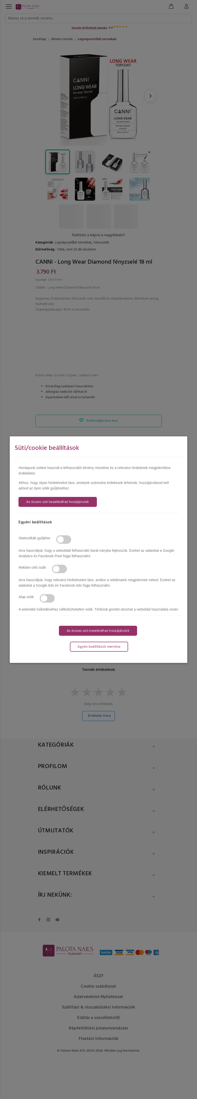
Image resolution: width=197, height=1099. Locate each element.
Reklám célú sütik (32, 567)
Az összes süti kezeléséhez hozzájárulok (57, 502)
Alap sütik (26, 597)
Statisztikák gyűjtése (34, 538)
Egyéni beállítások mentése (99, 647)
